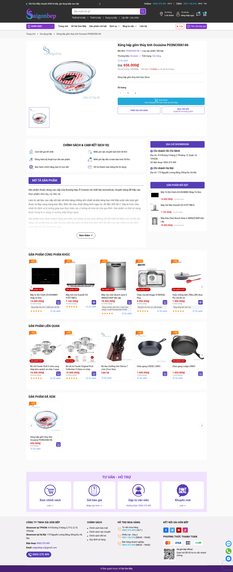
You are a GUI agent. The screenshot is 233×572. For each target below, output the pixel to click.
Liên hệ (143, 26)
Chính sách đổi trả (97, 535)
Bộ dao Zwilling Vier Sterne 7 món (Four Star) (114, 367)
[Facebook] (166, 530)
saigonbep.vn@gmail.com (45, 547)
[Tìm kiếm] (143, 11)
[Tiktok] (185, 530)
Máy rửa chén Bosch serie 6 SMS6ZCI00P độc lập (182, 220)
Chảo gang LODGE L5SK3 (148, 366)
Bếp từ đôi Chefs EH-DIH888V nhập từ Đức (181, 192)
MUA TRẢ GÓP (183, 110)
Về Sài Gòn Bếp (78, 26)
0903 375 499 (169, 162)
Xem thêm (86, 235)
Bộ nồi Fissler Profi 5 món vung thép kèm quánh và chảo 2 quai (44, 367)
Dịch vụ (115, 26)
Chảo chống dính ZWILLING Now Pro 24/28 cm (187, 296)
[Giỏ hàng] (205, 14)
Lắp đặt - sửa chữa (130, 18)
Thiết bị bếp (95, 18)
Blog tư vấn (130, 26)
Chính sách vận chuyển (100, 532)
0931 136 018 (128, 537)
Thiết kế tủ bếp (79, 18)
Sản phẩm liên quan (44, 326)
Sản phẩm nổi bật (98, 26)
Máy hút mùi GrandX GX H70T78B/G (178, 205)
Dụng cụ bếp (111, 18)
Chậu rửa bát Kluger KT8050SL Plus (151, 296)
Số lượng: (122, 87)
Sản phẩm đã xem (42, 396)
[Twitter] (172, 530)
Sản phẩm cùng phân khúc (49, 254)
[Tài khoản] (185, 14)
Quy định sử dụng (97, 539)
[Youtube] (178, 530)
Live (181, 26)
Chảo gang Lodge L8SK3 (183, 366)
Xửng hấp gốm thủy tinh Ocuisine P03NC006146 (41, 438)
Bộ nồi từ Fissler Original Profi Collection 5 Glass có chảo (79, 367)
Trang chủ (63, 26)
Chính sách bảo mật (98, 528)
